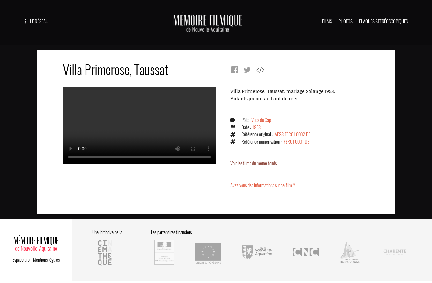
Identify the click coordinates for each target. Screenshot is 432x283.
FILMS (327, 21)
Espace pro (21, 260)
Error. (139, 125)
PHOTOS (346, 21)
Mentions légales (46, 260)
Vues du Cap (261, 120)
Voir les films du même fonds (253, 163)
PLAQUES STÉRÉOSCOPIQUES (383, 21)
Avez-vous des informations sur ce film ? (262, 185)
